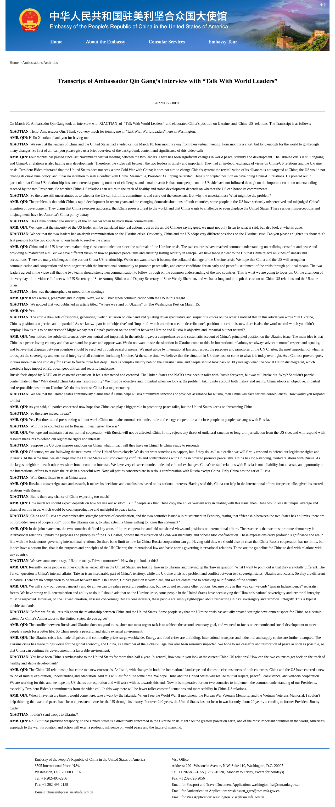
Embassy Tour (222, 41)
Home (56, 41)
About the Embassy (105, 41)
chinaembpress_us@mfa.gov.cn (70, 792)
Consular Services (167, 41)
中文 (323, 5)
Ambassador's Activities (40, 63)
